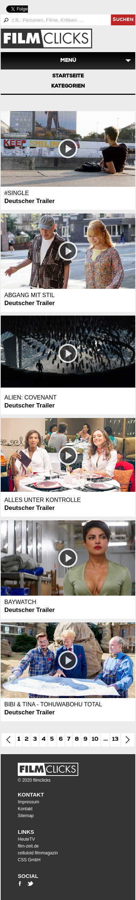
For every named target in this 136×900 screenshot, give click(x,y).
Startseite (68, 76)
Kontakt (31, 794)
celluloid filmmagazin (38, 852)
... (105, 740)
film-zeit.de (28, 846)
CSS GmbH (29, 859)
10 (95, 740)
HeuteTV (26, 839)
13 (115, 740)
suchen (123, 20)
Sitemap (26, 815)
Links (26, 832)
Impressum (28, 801)
